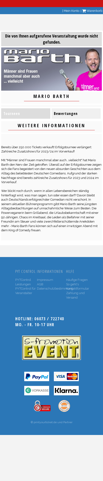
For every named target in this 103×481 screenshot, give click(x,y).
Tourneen (12, 113)
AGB (40, 284)
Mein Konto (71, 11)
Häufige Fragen (77, 280)
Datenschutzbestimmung (55, 288)
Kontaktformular (77, 288)
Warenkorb (92, 11)
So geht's (72, 284)
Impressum (45, 280)
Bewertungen (66, 113)
